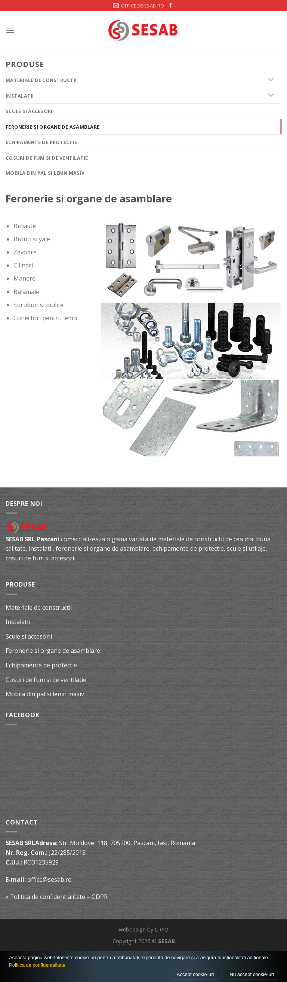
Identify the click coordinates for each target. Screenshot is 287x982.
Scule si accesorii (30, 111)
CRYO (162, 929)
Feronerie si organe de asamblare (52, 126)
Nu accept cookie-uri (252, 974)
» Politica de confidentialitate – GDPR (57, 897)
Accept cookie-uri (195, 974)
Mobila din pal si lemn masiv (45, 172)
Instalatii (20, 95)
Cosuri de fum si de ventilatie (47, 158)
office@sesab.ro (49, 879)
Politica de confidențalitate (37, 965)
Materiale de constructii (41, 80)
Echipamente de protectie (41, 142)
